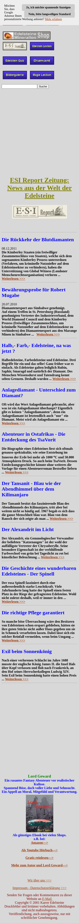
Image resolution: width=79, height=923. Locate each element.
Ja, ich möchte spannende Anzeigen (48, 7)
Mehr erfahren (53, 19)
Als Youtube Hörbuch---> (39, 850)
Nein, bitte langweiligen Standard (49, 14)
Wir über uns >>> (40, 880)
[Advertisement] (39, 132)
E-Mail (47, 899)
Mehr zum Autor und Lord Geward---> (39, 865)
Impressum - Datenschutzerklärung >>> (40, 888)
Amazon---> (39, 842)
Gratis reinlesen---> (39, 857)
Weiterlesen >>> (13, 278)
